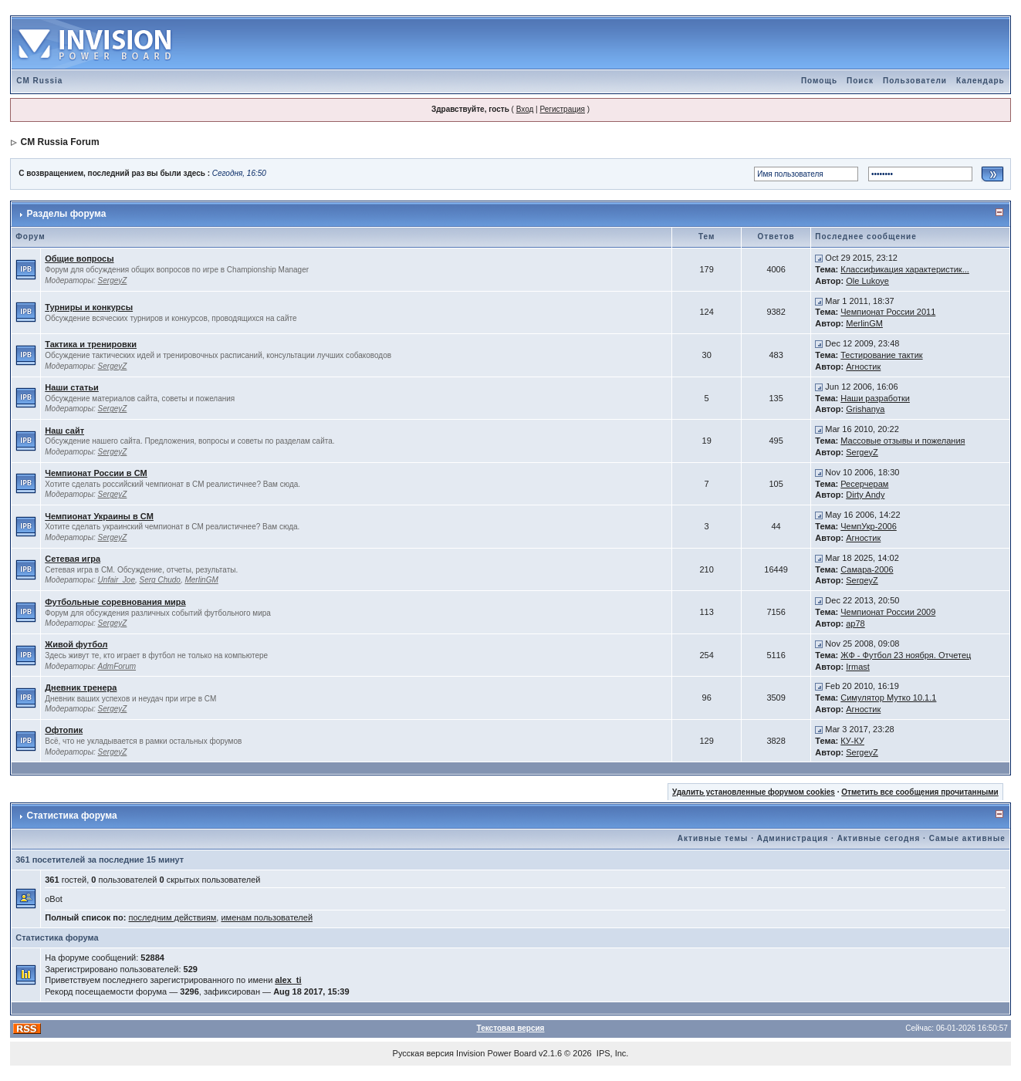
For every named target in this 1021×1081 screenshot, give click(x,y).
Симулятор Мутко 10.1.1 (888, 697)
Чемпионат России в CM (96, 473)
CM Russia (39, 80)
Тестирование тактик (881, 355)
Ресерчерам (864, 483)
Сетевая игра (72, 558)
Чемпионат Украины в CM (99, 516)
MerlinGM (864, 323)
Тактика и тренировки (91, 344)
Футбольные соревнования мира (115, 601)
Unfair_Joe (116, 580)
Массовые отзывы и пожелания (902, 440)
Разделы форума (66, 213)
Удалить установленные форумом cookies (753, 792)
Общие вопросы (79, 258)
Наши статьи (72, 387)
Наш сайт (64, 430)
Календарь (980, 80)
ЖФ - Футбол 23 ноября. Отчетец (905, 655)
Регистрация (561, 109)
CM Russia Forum (60, 142)
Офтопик (64, 730)
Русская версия (423, 1053)
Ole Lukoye (867, 280)
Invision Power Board (496, 1053)
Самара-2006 (866, 569)
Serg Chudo (160, 580)
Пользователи (915, 80)
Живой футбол (76, 644)
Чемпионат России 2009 (887, 612)
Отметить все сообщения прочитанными (920, 792)
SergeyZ (112, 280)
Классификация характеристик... (904, 269)
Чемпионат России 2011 (887, 311)
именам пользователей (267, 917)
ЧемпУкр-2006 (868, 526)
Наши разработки (875, 398)
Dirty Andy (865, 494)
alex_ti (288, 980)
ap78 (855, 623)
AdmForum (117, 666)
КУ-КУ (852, 740)
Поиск (860, 80)
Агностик (863, 366)
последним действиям (172, 917)
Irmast (858, 666)
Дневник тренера (81, 687)
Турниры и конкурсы (89, 307)
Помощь (819, 80)
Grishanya (865, 409)
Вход (525, 109)
